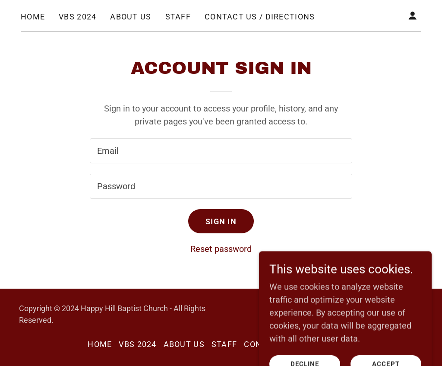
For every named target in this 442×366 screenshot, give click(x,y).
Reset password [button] (221, 249)
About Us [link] (130, 16)
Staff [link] (178, 16)
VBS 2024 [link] (77, 16)
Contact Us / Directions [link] (260, 16)
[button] (412, 15)
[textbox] (221, 150)
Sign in (221, 221)
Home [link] (33, 16)
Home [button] (100, 344)
